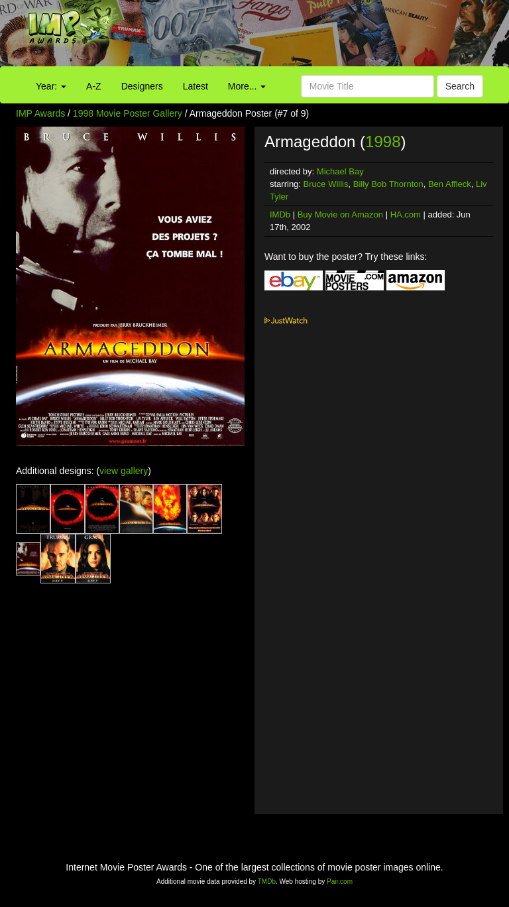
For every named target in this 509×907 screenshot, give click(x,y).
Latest (195, 86)
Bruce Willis (326, 184)
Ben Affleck (449, 184)
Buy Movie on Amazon (340, 214)
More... (247, 86)
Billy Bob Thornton (388, 184)
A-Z (93, 86)
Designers (142, 86)
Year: (51, 86)
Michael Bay (340, 171)
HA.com (405, 214)
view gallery (123, 470)
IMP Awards (40, 113)
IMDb (280, 214)
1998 (382, 142)
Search (460, 86)
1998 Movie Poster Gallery (127, 113)
